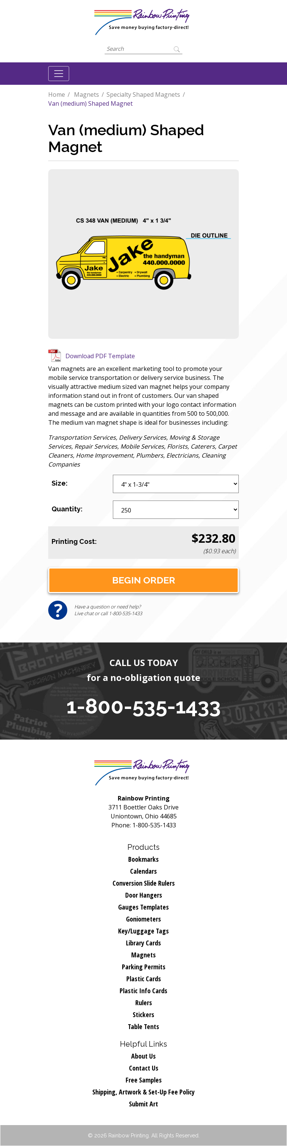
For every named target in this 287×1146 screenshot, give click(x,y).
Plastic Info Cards (143, 990)
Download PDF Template (100, 356)
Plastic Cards (143, 978)
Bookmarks (143, 859)
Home (56, 94)
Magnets (86, 94)
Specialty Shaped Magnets (143, 94)
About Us (143, 1055)
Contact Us (143, 1067)
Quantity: (67, 509)
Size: (60, 483)
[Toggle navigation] (58, 73)
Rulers (143, 1002)
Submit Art (143, 1103)
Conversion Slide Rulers (143, 883)
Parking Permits (144, 966)
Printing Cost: (74, 541)
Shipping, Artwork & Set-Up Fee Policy (143, 1091)
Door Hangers (143, 895)
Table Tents (143, 1026)
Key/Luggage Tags (143, 930)
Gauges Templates (143, 906)
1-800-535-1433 (144, 706)
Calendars (143, 871)
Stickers (143, 1014)
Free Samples (144, 1079)
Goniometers (143, 918)
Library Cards (143, 942)
